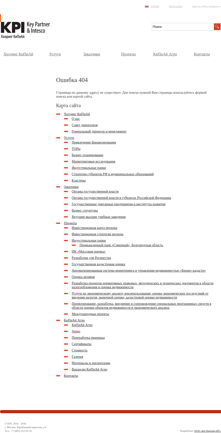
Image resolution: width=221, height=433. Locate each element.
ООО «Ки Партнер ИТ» (207, 430)
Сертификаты (81, 344)
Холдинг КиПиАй (18, 54)
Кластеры (79, 180)
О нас (76, 119)
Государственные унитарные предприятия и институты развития (118, 204)
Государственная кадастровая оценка (98, 264)
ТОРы (76, 149)
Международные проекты (90, 314)
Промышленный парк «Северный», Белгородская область (121, 245)
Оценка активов (83, 277)
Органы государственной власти (95, 191)
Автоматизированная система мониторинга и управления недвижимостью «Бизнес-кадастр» (139, 270)
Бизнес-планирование (87, 155)
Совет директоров (85, 125)
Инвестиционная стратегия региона (97, 234)
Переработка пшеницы (88, 338)
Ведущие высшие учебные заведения (99, 217)
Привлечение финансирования (94, 142)
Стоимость (80, 350)
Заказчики (91, 54)
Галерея (77, 357)
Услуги (55, 54)
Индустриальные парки (89, 168)
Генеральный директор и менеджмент (99, 131)
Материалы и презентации (91, 363)
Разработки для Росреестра (91, 258)
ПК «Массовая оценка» (89, 251)
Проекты (128, 54)
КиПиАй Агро (165, 54)
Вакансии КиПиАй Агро (89, 369)
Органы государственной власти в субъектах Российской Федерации (121, 198)
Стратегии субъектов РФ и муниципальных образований (113, 174)
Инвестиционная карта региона (94, 228)
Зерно (76, 331)
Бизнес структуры (85, 210)
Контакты (202, 54)
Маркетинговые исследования (93, 161)
